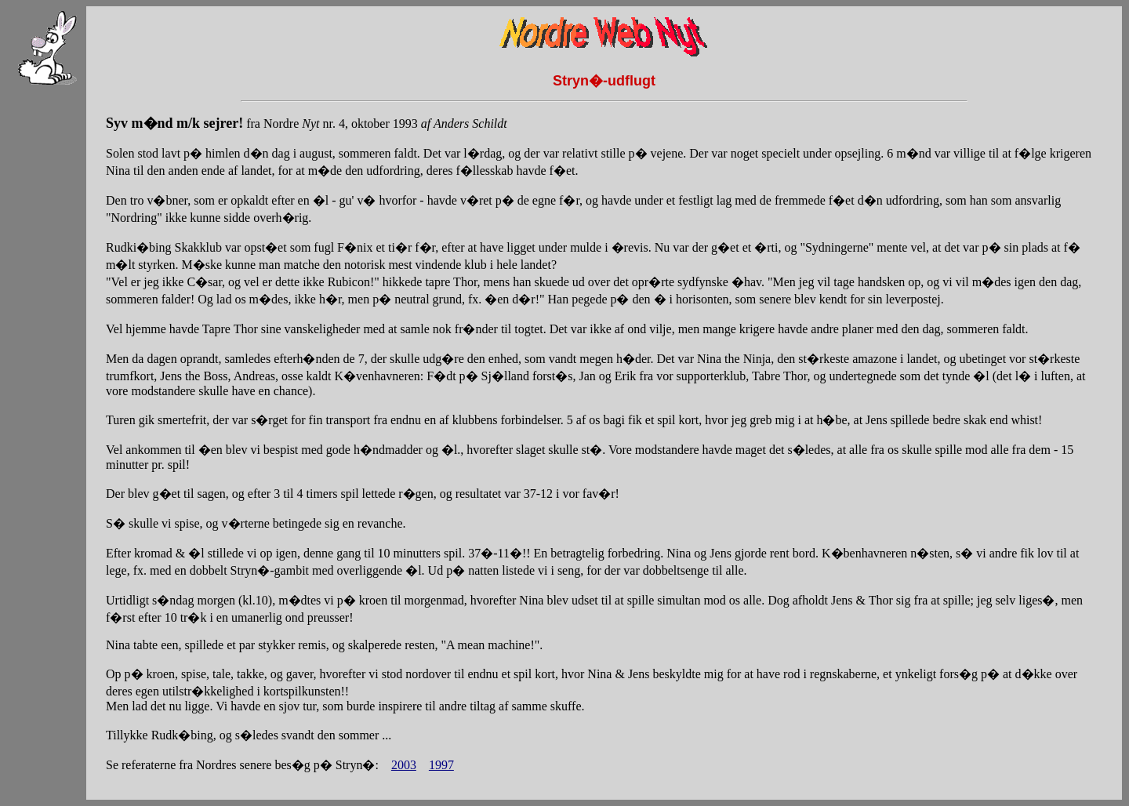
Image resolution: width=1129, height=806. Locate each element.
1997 (441, 765)
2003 (403, 765)
